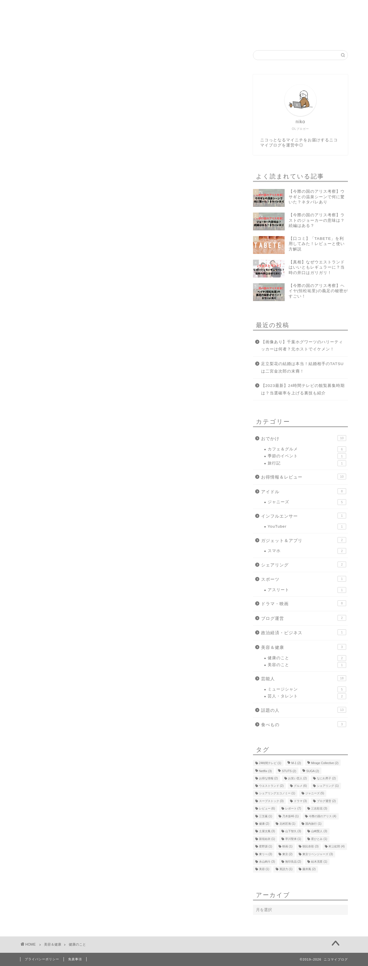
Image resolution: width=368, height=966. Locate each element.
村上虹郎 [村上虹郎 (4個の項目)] (337, 846)
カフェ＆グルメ (307, 449)
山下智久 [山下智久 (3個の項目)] (293, 831)
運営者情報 (177, 35)
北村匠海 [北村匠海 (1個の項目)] (287, 823)
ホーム (144, 35)
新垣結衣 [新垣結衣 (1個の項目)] (267, 838)
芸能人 (303, 678)
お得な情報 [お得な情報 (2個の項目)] (268, 778)
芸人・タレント (307, 696)
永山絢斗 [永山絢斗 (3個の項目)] (267, 861)
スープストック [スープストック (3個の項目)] (271, 801)
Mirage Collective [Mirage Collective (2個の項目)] (324, 763)
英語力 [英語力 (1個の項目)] (286, 869)
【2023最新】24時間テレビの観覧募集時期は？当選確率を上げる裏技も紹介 (303, 389)
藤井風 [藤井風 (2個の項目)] (309, 869)
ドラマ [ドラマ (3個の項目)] (300, 801)
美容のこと (307, 665)
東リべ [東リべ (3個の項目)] (265, 854)
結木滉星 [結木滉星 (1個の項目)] (319, 861)
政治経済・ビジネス (303, 632)
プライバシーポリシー (42, 959)
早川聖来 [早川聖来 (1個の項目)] (293, 838)
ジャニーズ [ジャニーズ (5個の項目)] (314, 793)
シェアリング (303, 564)
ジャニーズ (307, 502)
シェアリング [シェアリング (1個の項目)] (328, 785)
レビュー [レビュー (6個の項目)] (267, 808)
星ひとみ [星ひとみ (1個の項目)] (319, 838)
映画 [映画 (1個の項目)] (287, 846)
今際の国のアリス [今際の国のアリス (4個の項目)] (322, 816)
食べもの (303, 724)
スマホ (307, 551)
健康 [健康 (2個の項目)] (264, 823)
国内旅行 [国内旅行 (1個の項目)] (313, 823)
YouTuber (307, 526)
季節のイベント (307, 456)
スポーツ (303, 579)
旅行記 (307, 463)
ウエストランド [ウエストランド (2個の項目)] (271, 785)
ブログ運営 (303, 618)
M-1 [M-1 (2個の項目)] (296, 763)
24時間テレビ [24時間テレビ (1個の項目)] (270, 763)
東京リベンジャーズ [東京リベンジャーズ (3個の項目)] (317, 854)
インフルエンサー (303, 515)
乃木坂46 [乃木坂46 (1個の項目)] (290, 816)
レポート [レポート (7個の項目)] (293, 808)
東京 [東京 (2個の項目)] (287, 854)
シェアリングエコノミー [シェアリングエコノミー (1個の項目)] (277, 793)
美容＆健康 (303, 647)
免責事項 (75, 959)
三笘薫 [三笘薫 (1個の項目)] (265, 816)
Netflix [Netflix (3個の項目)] (265, 771)
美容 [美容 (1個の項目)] (264, 869)
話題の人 (303, 710)
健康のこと (307, 658)
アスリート (307, 590)
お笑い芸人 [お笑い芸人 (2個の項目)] (297, 778)
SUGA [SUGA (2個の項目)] (312, 771)
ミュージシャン (307, 689)
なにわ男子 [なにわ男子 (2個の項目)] (326, 778)
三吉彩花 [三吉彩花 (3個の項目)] (319, 808)
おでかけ (303, 438)
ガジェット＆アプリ (303, 540)
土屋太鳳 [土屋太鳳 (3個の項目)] (267, 831)
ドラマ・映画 (303, 603)
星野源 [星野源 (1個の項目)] (265, 846)
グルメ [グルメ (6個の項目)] (300, 785)
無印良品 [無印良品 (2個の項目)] (293, 861)
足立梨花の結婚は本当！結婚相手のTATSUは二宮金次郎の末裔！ (302, 367)
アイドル (303, 491)
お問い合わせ (217, 35)
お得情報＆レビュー (303, 476)
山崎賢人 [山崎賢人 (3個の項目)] (319, 831)
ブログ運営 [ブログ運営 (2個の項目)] (326, 801)
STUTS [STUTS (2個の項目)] (289, 771)
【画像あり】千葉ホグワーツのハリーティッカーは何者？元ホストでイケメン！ (302, 346)
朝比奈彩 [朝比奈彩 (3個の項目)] (310, 846)
